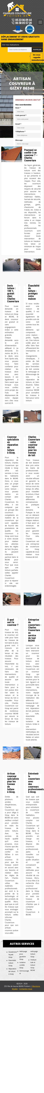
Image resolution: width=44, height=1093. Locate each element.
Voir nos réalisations (10, 45)
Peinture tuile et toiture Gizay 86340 (33, 965)
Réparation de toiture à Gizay (12, 971)
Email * (18, 124)
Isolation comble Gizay (22, 965)
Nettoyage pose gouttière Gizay (23, 955)
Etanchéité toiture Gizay (12, 963)
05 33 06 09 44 (22, 20)
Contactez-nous (25, 989)
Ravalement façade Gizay (12, 954)
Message (19, 140)
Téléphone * (20, 131)
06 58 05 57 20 (22, 23)
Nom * (18, 108)
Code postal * (20, 115)
